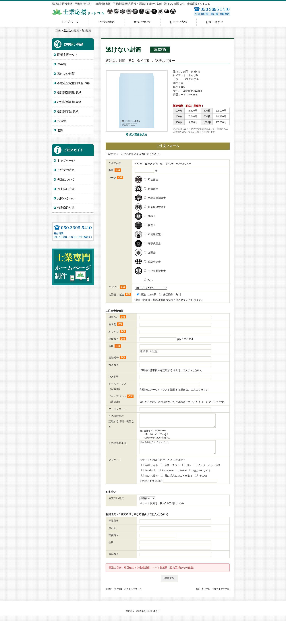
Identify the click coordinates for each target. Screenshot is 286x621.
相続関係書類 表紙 (69, 101)
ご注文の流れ (106, 22)
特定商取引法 (66, 207)
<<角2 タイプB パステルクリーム (124, 594)
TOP (58, 30)
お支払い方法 (178, 22)
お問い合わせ (214, 22)
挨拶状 (61, 120)
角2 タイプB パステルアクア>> (213, 594)
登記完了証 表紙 (67, 111)
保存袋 (61, 64)
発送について (142, 22)
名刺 (60, 130)
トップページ (70, 22)
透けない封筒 (71, 30)
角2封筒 (86, 30)
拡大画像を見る (138, 134)
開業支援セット (67, 54)
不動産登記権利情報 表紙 (73, 83)
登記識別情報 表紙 (69, 92)
